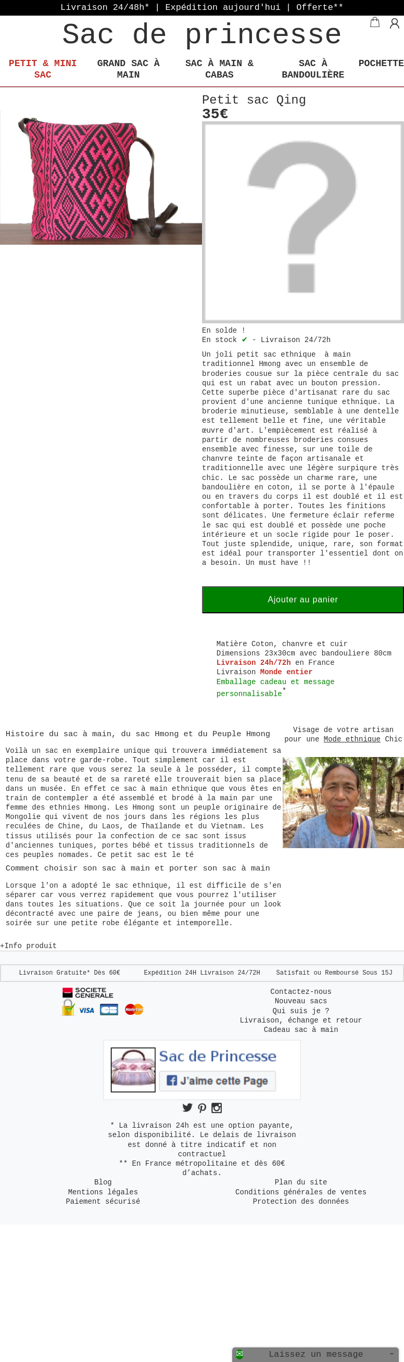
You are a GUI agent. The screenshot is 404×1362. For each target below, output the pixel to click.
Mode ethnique (352, 739)
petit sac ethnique (276, 354)
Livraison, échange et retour (300, 1020)
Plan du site (301, 1182)
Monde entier (286, 672)
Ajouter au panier (303, 599)
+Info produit (28, 946)
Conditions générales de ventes (301, 1192)
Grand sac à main (128, 69)
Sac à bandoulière (313, 69)
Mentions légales (103, 1192)
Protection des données (301, 1201)
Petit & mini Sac (43, 69)
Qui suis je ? (301, 1011)
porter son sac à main (219, 868)
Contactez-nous (301, 992)
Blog (103, 1182)
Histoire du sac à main (58, 734)
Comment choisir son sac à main (80, 868)
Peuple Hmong (241, 734)
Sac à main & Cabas (219, 69)
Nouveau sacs (301, 1001)
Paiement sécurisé (103, 1201)
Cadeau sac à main (301, 1030)
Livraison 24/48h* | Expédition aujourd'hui (202, 7)
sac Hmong (157, 734)
